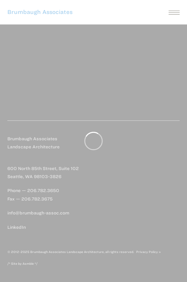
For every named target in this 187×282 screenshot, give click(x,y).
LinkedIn (16, 227)
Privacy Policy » (148, 252)
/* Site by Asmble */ (22, 263)
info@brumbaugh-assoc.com (38, 212)
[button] (93, 12)
